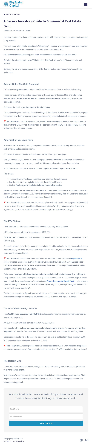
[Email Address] (46, 416)
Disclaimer (7, 441)
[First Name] (46, 409)
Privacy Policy (18, 441)
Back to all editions (12, 15)
